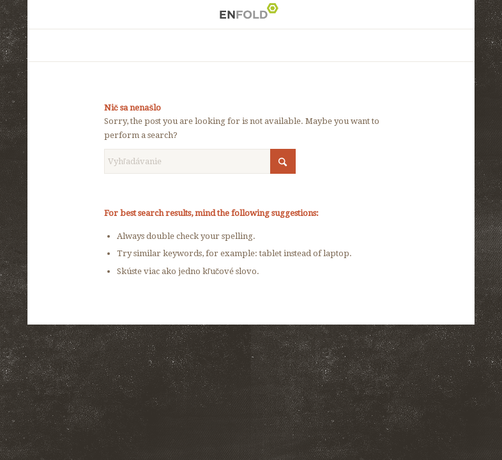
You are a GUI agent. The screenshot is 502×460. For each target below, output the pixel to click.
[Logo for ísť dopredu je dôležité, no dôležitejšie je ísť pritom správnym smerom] (251, 14)
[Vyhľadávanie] (200, 161)
